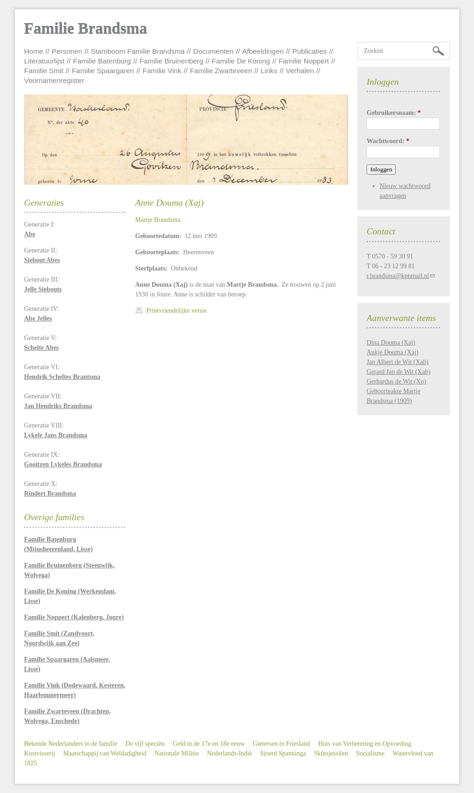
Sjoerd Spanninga (283, 753)
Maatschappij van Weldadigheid (104, 753)
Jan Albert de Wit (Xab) (398, 362)
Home (33, 51)
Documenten (213, 51)
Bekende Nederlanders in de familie (70, 743)
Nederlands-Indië (229, 753)
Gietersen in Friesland (281, 743)
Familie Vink (162, 71)
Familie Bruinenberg (171, 61)
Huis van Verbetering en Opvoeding (364, 743)
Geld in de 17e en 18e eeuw (209, 743)
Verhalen (300, 71)
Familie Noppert (304, 61)
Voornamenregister (54, 80)
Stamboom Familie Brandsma (138, 51)
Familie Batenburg (102, 61)
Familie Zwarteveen (221, 71)
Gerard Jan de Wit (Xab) (398, 371)
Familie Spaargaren (103, 71)
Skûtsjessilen (331, 753)
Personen (67, 51)
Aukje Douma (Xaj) (392, 352)
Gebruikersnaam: (394, 112)
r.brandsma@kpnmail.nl (398, 275)
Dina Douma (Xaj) (391, 342)
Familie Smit (43, 71)
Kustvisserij (39, 753)
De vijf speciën (145, 743)
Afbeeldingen (263, 51)
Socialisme (370, 753)
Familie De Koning (241, 61)
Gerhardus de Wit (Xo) (396, 381)
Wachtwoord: (388, 141)
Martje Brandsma (158, 219)
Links (269, 71)
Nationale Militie (177, 753)
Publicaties (310, 51)
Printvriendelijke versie (176, 310)
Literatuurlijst (44, 61)
